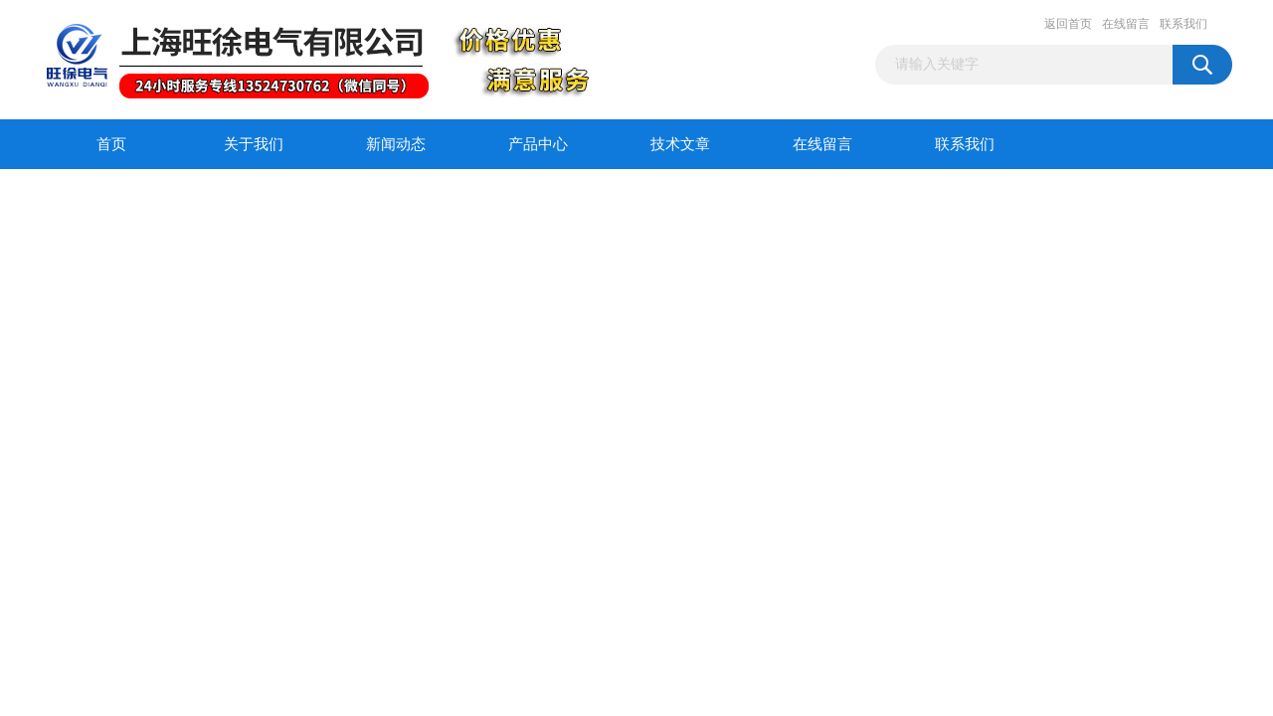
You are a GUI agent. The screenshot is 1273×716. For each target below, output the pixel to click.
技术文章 (680, 144)
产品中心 (538, 144)
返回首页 (1068, 24)
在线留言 (1126, 24)
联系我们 (1183, 24)
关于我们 (253, 144)
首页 (111, 144)
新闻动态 (396, 144)
